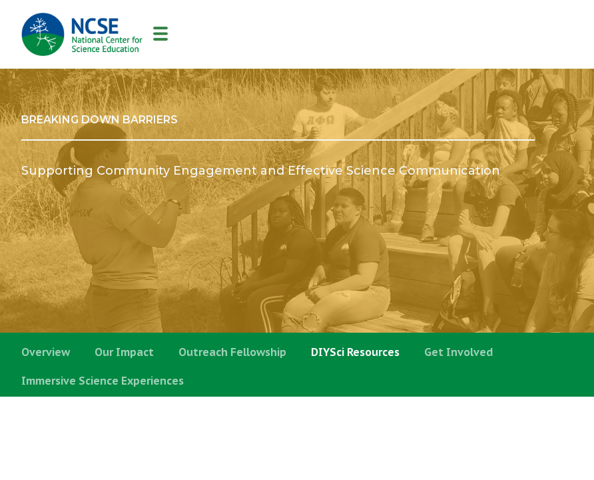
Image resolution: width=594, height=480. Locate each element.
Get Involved (458, 352)
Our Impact (124, 352)
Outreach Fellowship (232, 352)
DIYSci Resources (355, 352)
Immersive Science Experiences (102, 380)
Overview (45, 352)
